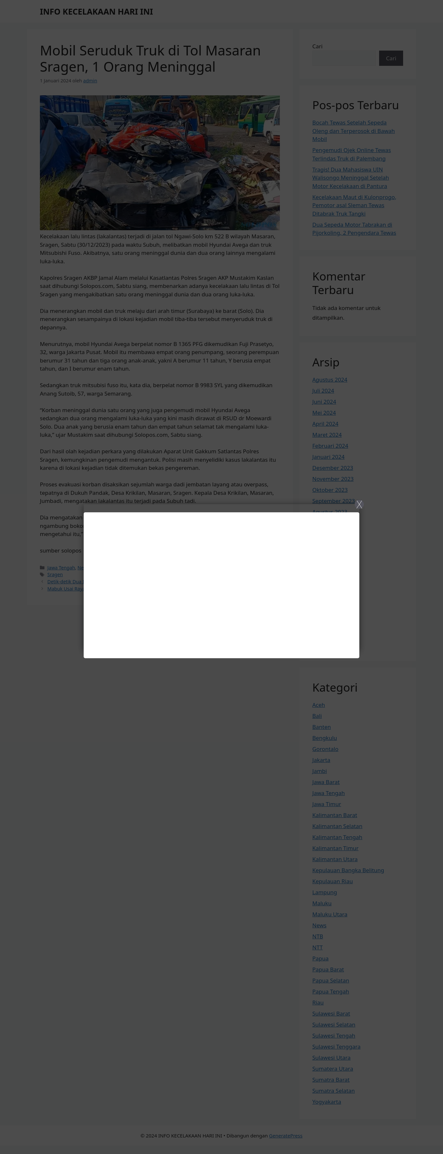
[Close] (221, 577)
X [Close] (359, 504)
